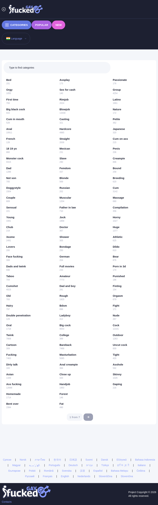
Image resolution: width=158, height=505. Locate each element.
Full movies (66, 266)
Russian (64, 187)
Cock (116, 325)
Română (48, 470)
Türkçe (105, 465)
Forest (63, 393)
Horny (116, 217)
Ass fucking (13, 384)
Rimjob (64, 99)
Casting (64, 119)
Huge (116, 227)
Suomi (89, 459)
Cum (116, 187)
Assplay (64, 79)
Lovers (10, 246)
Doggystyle (13, 187)
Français (47, 476)
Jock (62, 217)
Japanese (119, 128)
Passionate (120, 79)
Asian (10, 374)
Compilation (120, 207)
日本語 (73, 459)
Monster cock (15, 158)
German (64, 256)
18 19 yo (11, 148)
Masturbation (67, 354)
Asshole (118, 364)
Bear (116, 256)
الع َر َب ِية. (34, 465)
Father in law (67, 207)
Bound (117, 168)
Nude (116, 315)
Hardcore (65, 128)
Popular (41, 24)
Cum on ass (120, 138)
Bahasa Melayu (119, 470)
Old (8, 295)
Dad (8, 168)
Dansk (104, 459)
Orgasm (118, 295)
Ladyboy (65, 315)
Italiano (142, 465)
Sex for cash (67, 89)
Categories (16, 25)
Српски (7, 459)
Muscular (65, 197)
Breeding (118, 178)
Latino (117, 99)
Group (117, 89)
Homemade (13, 393)
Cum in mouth (15, 119)
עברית (89, 465)
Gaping (117, 384)
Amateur (64, 276)
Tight (116, 354)
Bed (8, 79)
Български (14, 470)
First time (12, 99)
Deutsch (73, 465)
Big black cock (15, 109)
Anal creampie (68, 364)
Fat (61, 403)
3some (10, 236)
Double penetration (18, 315)
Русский (29, 476)
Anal (9, 128)
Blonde (64, 178)
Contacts (7, 501)
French (10, 138)
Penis (116, 148)
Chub (9, 227)
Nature (117, 109)
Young (10, 217)
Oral (9, 325)
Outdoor (118, 335)
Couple (10, 197)
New (58, 24)
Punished (119, 276)
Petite (116, 119)
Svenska (67, 470)
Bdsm (63, 305)
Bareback (65, 344)
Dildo (116, 246)
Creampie (119, 158)
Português (54, 465)
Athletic (118, 236)
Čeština (141, 470)
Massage (118, 197)
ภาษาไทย (40, 459)
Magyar (16, 465)
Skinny (117, 374)
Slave (62, 158)
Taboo (10, 276)
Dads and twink (16, 266)
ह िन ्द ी (123, 465)
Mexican (64, 148)
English (65, 476)
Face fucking (14, 256)
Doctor (63, 227)
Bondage (65, 246)
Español (98, 470)
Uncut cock (120, 344)
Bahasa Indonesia (145, 459)
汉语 (82, 470)
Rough (63, 295)
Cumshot (12, 285)
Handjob (64, 384)
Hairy (9, 305)
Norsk (23, 459)
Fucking (11, 354)
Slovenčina (127, 476)
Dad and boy (67, 285)
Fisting (117, 285)
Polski (32, 470)
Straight (64, 138)
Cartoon (11, 344)
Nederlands (83, 476)
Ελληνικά (121, 459)
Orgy (9, 89)
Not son (11, 178)
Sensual (11, 207)
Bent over (12, 403)
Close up (65, 374)
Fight (116, 305)
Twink (10, 335)
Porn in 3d (119, 266)
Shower (64, 236)
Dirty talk (12, 364)
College (64, 335)
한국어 (57, 459)
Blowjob (64, 109)
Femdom (65, 168)
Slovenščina (105, 476)
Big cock (65, 325)
